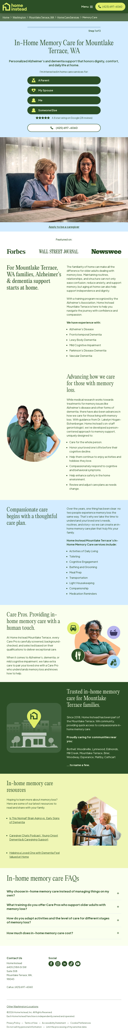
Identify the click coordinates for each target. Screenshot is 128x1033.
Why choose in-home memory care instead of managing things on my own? (64, 893)
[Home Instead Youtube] (77, 963)
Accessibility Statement (54, 1023)
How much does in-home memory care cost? (64, 933)
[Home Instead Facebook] (51, 963)
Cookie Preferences (80, 1023)
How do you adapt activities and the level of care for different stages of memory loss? (64, 920)
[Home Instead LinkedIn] (64, 963)
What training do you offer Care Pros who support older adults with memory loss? (64, 907)
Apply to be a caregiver (64, 227)
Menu (87, 6)
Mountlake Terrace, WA (41, 17)
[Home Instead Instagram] (57, 963)
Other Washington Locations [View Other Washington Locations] (22, 1006)
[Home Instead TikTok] (71, 963)
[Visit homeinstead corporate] (15, 7)
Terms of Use (31, 1023)
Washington (19, 17)
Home (6, 17)
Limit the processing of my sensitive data (66, 1027)
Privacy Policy (13, 1023)
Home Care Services (68, 17)
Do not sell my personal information (24, 1027)
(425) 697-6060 (64, 128)
